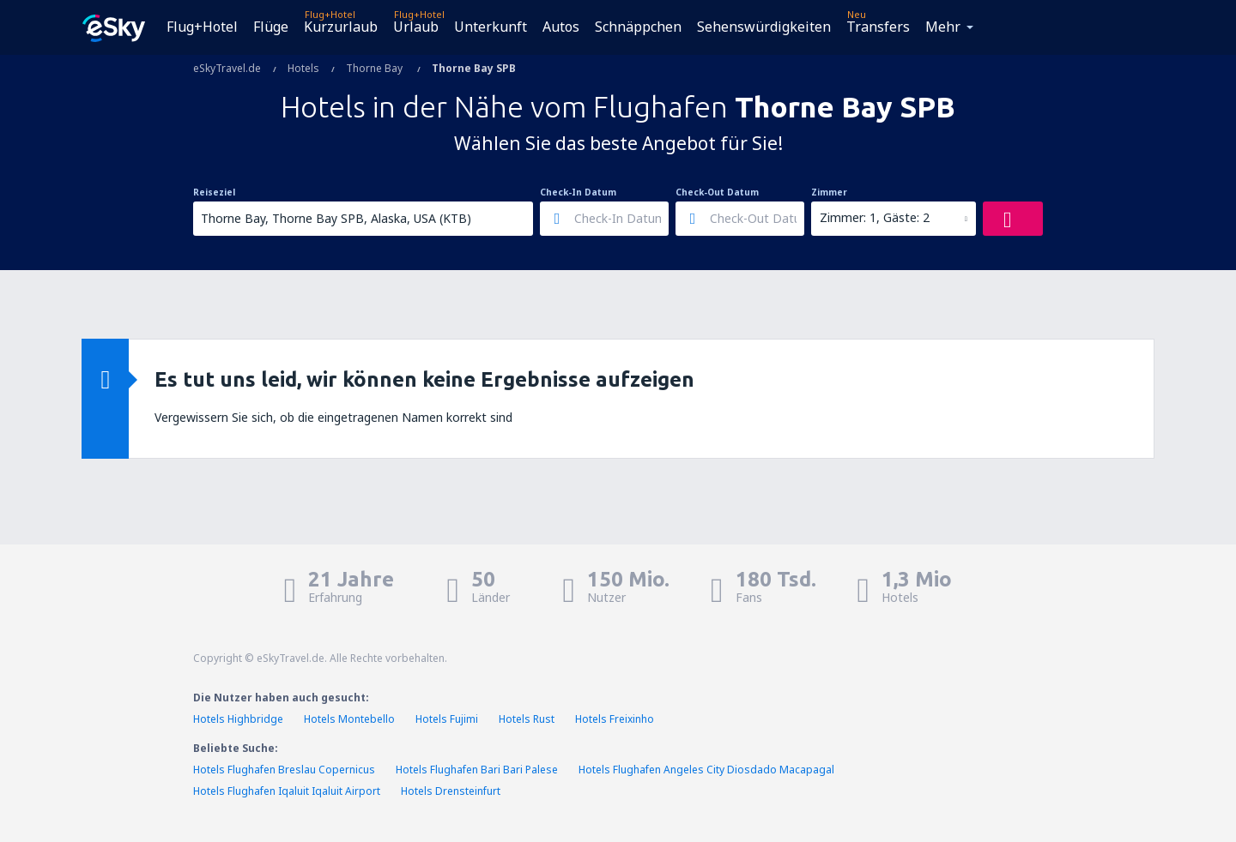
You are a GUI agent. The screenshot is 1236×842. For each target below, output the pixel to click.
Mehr (942, 26)
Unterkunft (490, 26)
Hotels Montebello (349, 719)
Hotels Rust (526, 719)
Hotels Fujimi (446, 719)
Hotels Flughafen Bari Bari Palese (477, 769)
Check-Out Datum (717, 192)
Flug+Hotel (202, 26)
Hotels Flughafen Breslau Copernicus (284, 769)
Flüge (270, 26)
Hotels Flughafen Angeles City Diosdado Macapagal (706, 769)
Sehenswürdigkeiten (764, 26)
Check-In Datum (578, 192)
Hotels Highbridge (238, 719)
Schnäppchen (638, 26)
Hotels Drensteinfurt (450, 791)
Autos (560, 26)
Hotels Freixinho (614, 719)
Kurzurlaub (341, 26)
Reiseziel (214, 192)
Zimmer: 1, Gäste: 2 (875, 217)
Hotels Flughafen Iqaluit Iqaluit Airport (286, 791)
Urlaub (416, 26)
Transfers (878, 26)
